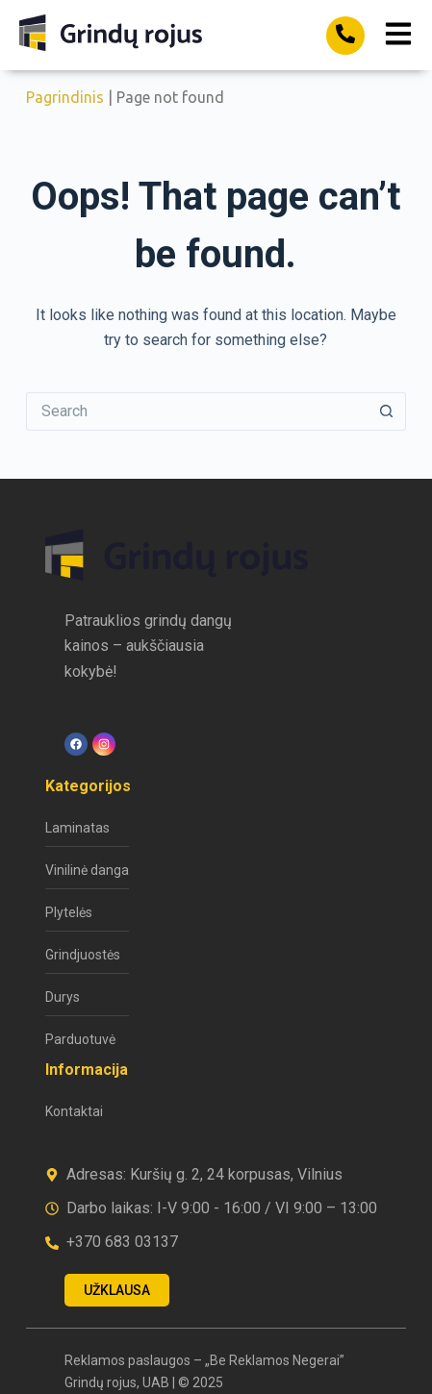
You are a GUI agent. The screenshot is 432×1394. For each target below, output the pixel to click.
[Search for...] (197, 411)
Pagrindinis (65, 97)
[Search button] (387, 411)
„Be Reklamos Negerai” (274, 1360)
